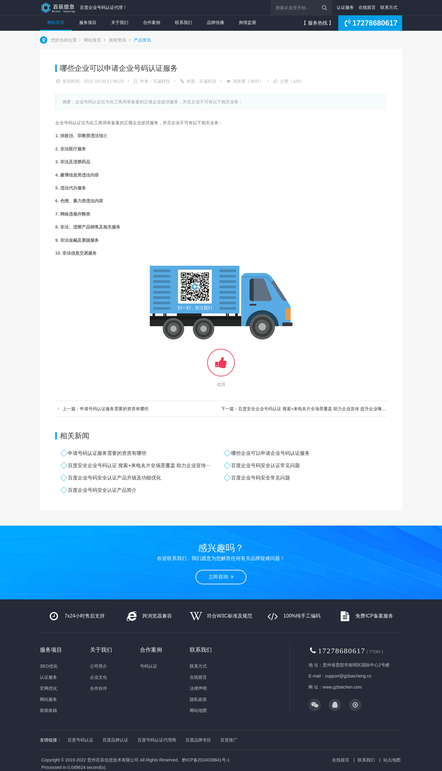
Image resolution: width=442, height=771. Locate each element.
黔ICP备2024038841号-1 (206, 759)
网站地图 (198, 710)
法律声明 (198, 688)
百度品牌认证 (115, 739)
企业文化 (98, 677)
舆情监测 (247, 22)
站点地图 (392, 759)
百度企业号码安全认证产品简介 (102, 490)
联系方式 (388, 7)
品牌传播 (215, 22)
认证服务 (345, 7)
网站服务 (48, 699)
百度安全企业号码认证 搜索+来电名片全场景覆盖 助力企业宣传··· (139, 465)
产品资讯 (142, 40)
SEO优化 (49, 666)
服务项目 (87, 22)
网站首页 (55, 22)
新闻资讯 (117, 40)
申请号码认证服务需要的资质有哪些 (107, 453)
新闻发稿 (48, 710)
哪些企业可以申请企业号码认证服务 (270, 453)
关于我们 (119, 22)
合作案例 (151, 22)
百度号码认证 (80, 739)
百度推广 (229, 739)
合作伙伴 (98, 688)
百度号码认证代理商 (157, 739)
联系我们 (183, 22)
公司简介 (98, 666)
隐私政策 (198, 699)
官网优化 (48, 688)
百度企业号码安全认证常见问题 (265, 465)
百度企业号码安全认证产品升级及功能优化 (114, 477)
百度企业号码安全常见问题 (260, 477)
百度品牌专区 (198, 739)
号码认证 (148, 666)
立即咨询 (221, 576)
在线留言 (367, 7)
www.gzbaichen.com (342, 687)
